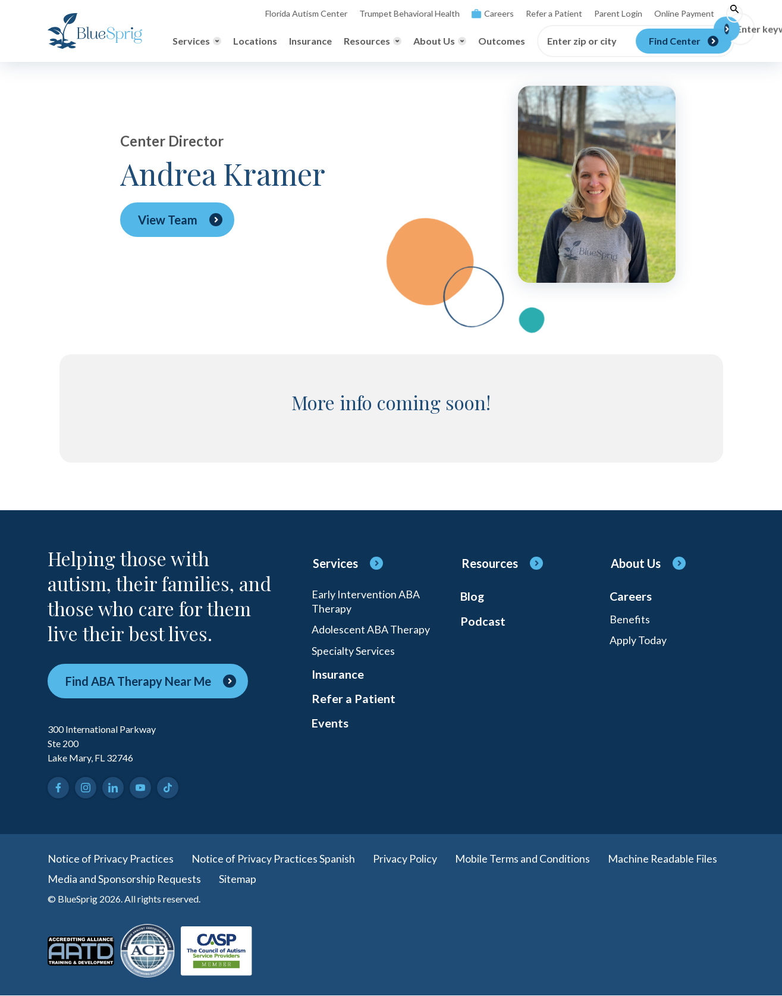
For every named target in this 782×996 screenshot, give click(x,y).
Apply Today (638, 640)
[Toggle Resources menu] (372, 41)
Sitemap (238, 878)
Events (330, 725)
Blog (472, 596)
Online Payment (675, 13)
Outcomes (501, 40)
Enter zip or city (582, 41)
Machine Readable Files (663, 858)
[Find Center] (683, 41)
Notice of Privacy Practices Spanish (273, 858)
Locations (255, 40)
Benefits (630, 619)
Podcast (482, 621)
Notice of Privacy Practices (111, 858)
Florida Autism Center (298, 13)
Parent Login (609, 13)
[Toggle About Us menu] (439, 41)
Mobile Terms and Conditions (522, 858)
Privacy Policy (405, 858)
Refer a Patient (545, 13)
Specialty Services (353, 651)
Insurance (310, 40)
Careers (484, 13)
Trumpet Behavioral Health (401, 13)
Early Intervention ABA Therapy (366, 601)
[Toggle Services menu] (196, 41)
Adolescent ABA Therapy (371, 629)
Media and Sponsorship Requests (125, 878)
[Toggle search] (725, 14)
